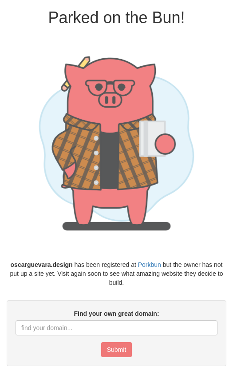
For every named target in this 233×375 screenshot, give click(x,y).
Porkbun (149, 264)
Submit (116, 349)
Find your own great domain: (116, 313)
